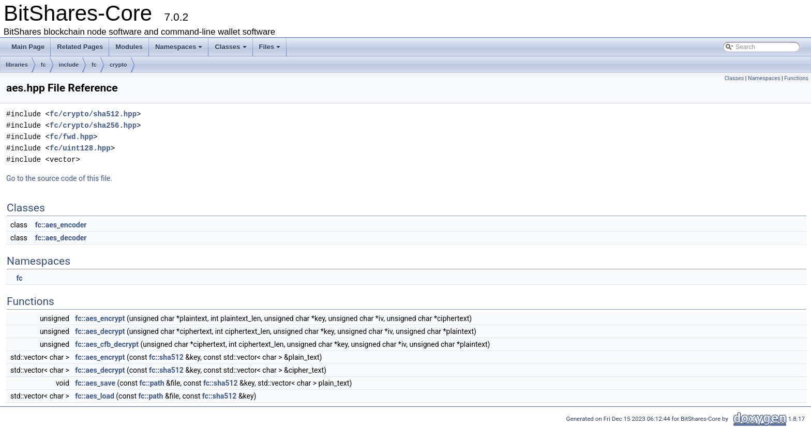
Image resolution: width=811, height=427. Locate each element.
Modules (129, 47)
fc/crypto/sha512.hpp (93, 114)
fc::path (152, 383)
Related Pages (80, 47)
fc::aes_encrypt (100, 318)
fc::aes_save (95, 383)
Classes (230, 47)
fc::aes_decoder (61, 238)
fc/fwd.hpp (71, 137)
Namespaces (179, 47)
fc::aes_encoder (61, 225)
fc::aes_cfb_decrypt (107, 344)
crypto (118, 65)
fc (43, 65)
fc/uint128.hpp (80, 148)
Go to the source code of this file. (59, 178)
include (69, 65)
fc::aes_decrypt (100, 331)
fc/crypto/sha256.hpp (93, 125)
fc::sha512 (166, 357)
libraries (17, 65)
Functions (796, 78)
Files (270, 47)
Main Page (27, 47)
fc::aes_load (94, 396)
